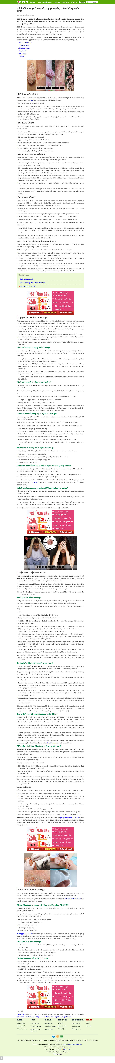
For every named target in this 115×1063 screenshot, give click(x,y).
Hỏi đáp (83, 2)
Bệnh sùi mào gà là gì (25, 42)
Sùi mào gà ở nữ (24, 45)
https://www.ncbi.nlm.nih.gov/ (26, 1017)
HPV (32, 100)
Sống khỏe (74, 2)
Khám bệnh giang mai (50, 1026)
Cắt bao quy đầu (21, 1026)
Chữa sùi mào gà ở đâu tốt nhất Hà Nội (32, 283)
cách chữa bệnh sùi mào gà (72, 899)
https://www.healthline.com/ (44, 1017)
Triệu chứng (22, 53)
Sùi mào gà (23, 5)
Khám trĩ (60, 1023)
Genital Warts (21, 1014)
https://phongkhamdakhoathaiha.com (72, 1044)
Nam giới (32, 2)
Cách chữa (22, 56)
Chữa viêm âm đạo (36, 1026)
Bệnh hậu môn (65, 2)
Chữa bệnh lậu (48, 1023)
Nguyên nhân (23, 51)
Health (18, 5)
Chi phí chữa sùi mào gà (27, 286)
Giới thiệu (88, 1026)
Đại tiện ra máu (62, 1026)
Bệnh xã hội (57, 2)
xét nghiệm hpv (51, 743)
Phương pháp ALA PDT (24, 934)
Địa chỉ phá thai (76, 1023)
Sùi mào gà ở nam (24, 48)
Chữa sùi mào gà (49, 1029)
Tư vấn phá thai (76, 1029)
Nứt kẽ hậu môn (62, 1029)
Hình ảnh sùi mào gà (26, 279)
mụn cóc (37, 482)
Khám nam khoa (21, 1023)
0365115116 (66, 1049)
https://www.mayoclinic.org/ (63, 1017)
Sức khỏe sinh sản (47, 2)
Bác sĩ (87, 1023)
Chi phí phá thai (76, 1026)
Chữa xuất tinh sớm (22, 1029)
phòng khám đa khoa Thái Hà (69, 817)
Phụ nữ (39, 2)
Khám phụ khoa (35, 1023)
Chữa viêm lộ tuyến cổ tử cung (36, 1030)
